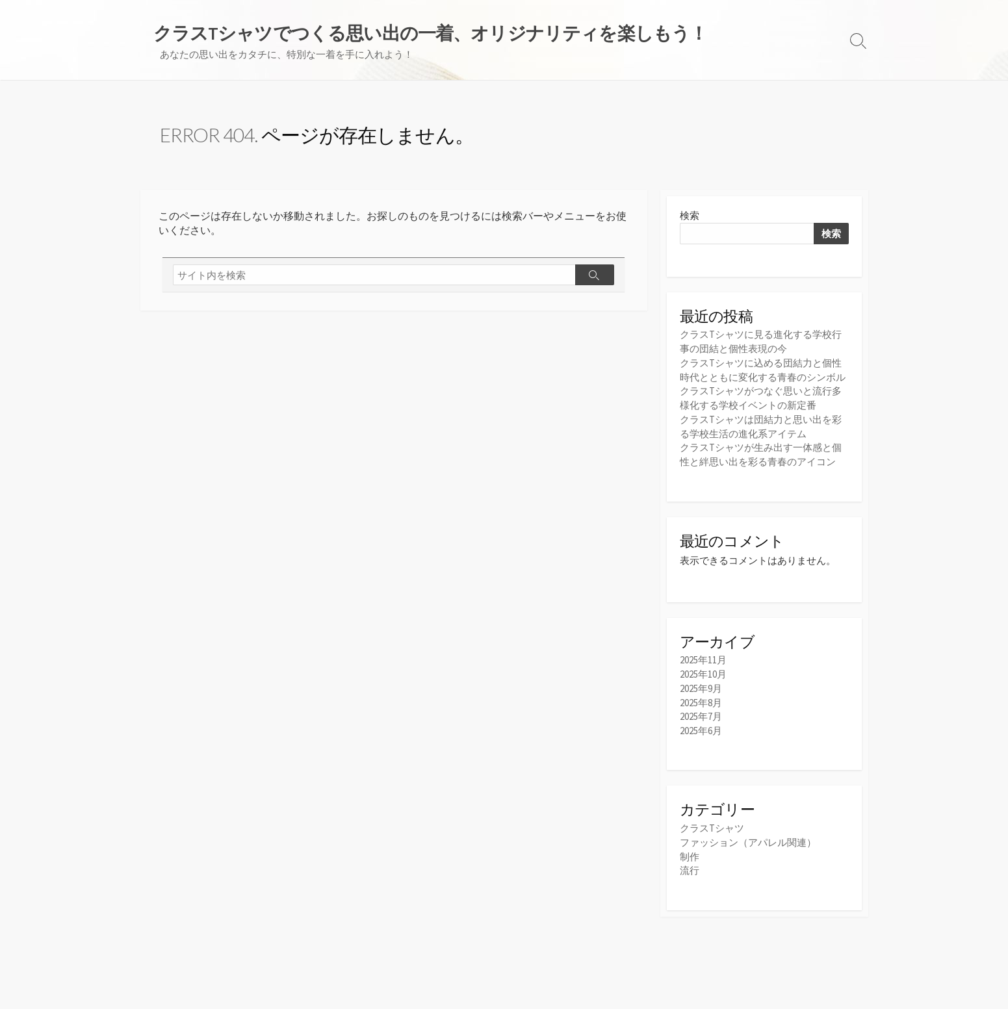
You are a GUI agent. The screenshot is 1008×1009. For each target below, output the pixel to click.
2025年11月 (703, 658)
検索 (689, 217)
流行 (689, 866)
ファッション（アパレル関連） (748, 838)
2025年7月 (701, 713)
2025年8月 (701, 699)
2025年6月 (701, 727)
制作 (689, 852)
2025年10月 (703, 672)
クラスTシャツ (712, 824)
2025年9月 (701, 686)
